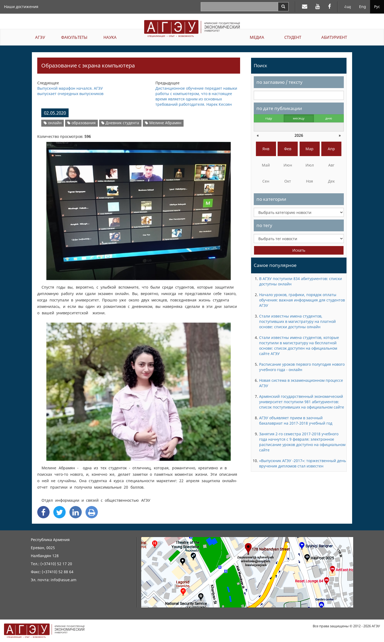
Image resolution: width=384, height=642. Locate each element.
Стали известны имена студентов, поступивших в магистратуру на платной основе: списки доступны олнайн (297, 321)
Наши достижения (21, 6)
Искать (298, 250)
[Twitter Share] (59, 512)
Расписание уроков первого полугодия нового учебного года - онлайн (302, 367)
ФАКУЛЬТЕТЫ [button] (74, 37)
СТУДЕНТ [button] (292, 37)
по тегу (264, 225)
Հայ (347, 6)
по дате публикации (279, 108)
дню (328, 118)
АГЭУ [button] (40, 37)
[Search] (283, 6)
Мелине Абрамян (163, 122)
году (268, 118)
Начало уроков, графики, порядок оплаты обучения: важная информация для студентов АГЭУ (302, 300)
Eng (362, 6)
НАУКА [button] (110, 37)
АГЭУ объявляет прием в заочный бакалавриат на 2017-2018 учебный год (295, 420)
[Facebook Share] (43, 512)
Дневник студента (120, 122)
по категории (271, 199)
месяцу (298, 118)
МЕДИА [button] (257, 37)
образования (81, 122)
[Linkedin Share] (75, 512)
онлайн (53, 122)
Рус (377, 6)
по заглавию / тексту (279, 82)
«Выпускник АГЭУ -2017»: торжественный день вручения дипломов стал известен (302, 463)
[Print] (91, 512)
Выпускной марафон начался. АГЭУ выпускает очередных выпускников (70, 91)
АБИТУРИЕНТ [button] (334, 37)
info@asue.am (63, 579)
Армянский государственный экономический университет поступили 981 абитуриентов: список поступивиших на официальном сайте (301, 402)
